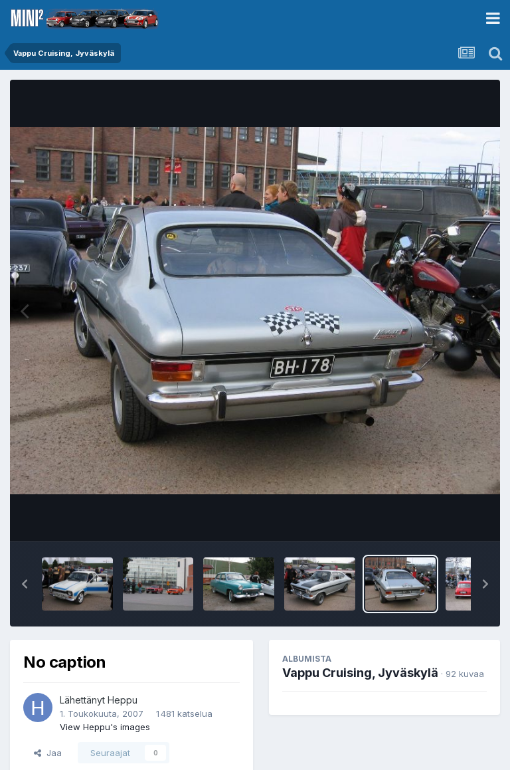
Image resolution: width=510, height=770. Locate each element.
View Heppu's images (105, 727)
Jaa (48, 752)
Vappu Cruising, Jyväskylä (360, 673)
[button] (24, 584)
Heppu (122, 700)
